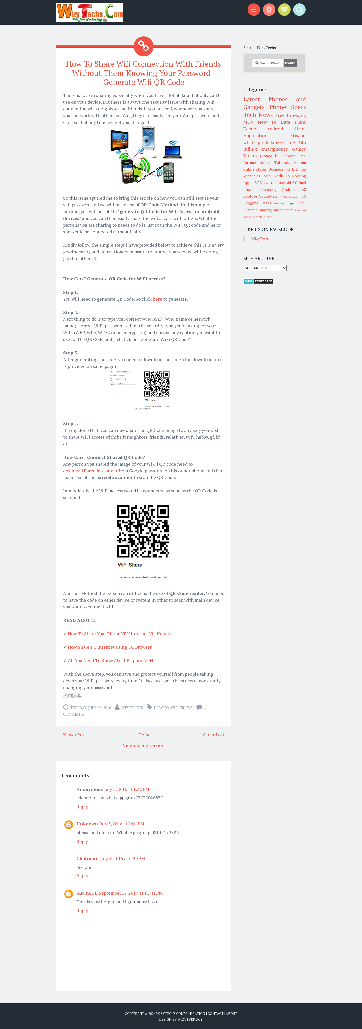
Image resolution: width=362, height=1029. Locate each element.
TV (288, 175)
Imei (302, 182)
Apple (248, 182)
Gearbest (250, 210)
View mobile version (143, 745)
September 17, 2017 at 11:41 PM (131, 892)
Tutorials (282, 162)
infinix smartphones (265, 149)
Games (299, 149)
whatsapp (253, 142)
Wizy (182, 1019)
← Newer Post (72, 734)
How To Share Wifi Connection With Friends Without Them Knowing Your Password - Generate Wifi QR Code (143, 72)
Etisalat (298, 135)
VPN (259, 182)
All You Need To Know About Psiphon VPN (110, 660)
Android (275, 129)
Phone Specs (287, 107)
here (157, 298)
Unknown (87, 823)
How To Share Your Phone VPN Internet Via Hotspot (120, 633)
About (231, 1013)
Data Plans (293, 122)
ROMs (301, 203)
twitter (270, 182)
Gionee (266, 155)
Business (276, 169)
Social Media (273, 175)
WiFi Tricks (182, 707)
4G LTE (292, 169)
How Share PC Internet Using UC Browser (110, 646)
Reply (82, 806)
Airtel (300, 129)
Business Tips (281, 142)
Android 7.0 (294, 189)
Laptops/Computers (260, 196)
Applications (256, 135)
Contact (216, 1013)
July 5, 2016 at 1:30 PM (126, 789)
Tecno (249, 129)
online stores (255, 169)
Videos (250, 155)
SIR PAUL (86, 892)
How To (161, 707)
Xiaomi (300, 162)
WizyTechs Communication (180, 1013)
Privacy (196, 1019)
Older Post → (216, 734)
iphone (289, 155)
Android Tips (284, 203)
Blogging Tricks (257, 202)
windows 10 (294, 196)
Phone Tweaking (259, 189)
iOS (278, 155)
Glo (302, 142)
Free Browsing (290, 115)
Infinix (265, 162)
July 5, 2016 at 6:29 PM (122, 858)
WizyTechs (132, 707)
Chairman (87, 858)
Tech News (258, 115)
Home (144, 734)
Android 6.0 (287, 182)
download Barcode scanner (90, 470)
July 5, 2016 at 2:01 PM (121, 823)
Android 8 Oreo (262, 217)
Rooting (299, 175)
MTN (248, 122)
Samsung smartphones (276, 210)
